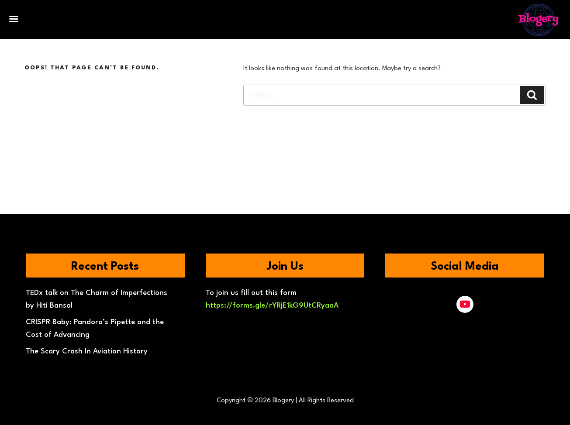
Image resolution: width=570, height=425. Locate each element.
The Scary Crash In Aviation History (87, 351)
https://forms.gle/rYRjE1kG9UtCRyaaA (272, 305)
